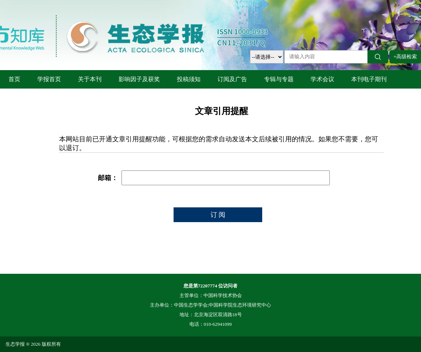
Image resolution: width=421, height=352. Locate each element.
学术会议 (322, 79)
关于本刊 (90, 79)
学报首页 (49, 79)
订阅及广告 (232, 79)
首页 (14, 79)
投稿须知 (189, 79)
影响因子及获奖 (139, 79)
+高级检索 (405, 56)
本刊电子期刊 (369, 79)
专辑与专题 (279, 79)
